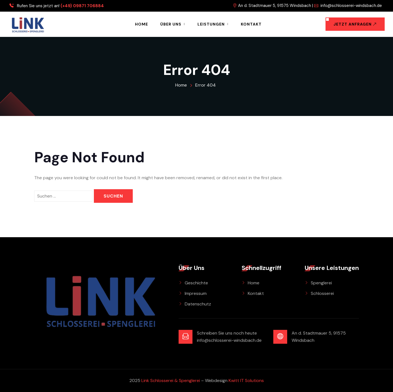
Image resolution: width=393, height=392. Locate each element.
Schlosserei (322, 293)
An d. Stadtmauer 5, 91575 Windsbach (272, 5)
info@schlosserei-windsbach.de (348, 6)
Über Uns (170, 24)
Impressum (196, 293)
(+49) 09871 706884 (82, 6)
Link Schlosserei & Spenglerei (170, 380)
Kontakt (251, 24)
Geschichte (196, 283)
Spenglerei (321, 283)
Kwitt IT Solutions (246, 380)
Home (141, 24)
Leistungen (211, 24)
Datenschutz (198, 304)
